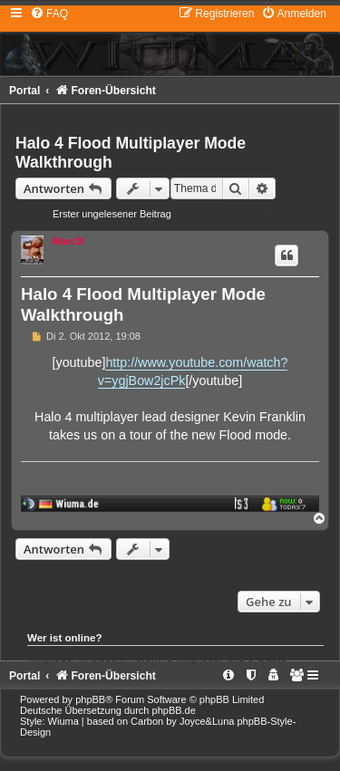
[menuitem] (49, 13)
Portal (24, 90)
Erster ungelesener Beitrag (112, 213)
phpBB (90, 699)
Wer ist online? (64, 637)
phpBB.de (174, 710)
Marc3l (68, 241)
